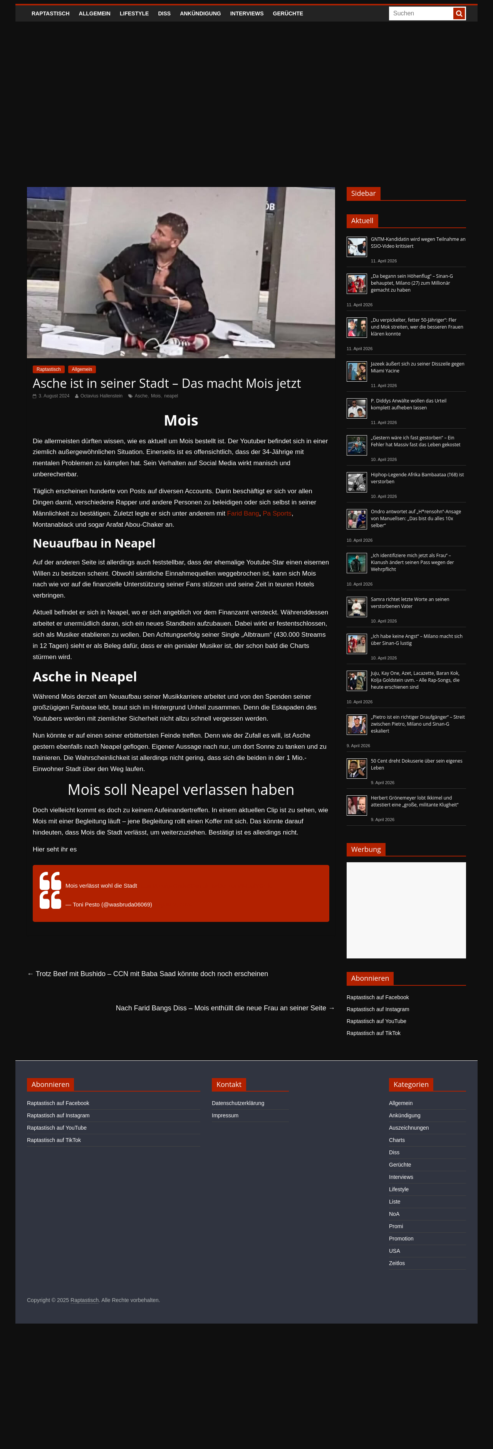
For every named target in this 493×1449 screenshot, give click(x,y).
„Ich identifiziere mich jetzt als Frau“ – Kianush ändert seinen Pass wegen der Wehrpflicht (412, 562)
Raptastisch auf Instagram (378, 1009)
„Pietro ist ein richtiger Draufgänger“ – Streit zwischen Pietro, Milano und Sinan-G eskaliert (418, 724)
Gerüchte (288, 13)
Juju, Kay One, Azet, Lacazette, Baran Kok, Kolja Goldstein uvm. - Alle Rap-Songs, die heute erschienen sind (415, 680)
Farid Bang (243, 513)
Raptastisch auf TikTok (374, 1033)
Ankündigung (200, 13)
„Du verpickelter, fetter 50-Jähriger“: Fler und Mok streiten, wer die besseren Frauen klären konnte (417, 327)
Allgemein (95, 13)
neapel (171, 396)
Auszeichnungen (409, 1128)
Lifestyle (134, 13)
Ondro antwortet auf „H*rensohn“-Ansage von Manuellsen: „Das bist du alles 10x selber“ (416, 518)
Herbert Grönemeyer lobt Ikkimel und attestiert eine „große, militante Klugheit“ (414, 801)
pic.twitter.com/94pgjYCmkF (239, 885)
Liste (395, 1202)
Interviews (247, 13)
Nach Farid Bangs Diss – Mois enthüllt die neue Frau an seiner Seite (225, 1008)
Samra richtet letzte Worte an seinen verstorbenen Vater (410, 602)
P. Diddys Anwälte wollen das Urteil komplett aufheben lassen (408, 404)
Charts (397, 1140)
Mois (156, 396)
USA (394, 1251)
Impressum (225, 1115)
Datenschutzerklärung (238, 1103)
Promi (396, 1226)
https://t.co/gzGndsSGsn (170, 885)
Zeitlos (397, 1263)
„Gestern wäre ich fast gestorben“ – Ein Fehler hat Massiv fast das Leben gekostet (416, 441)
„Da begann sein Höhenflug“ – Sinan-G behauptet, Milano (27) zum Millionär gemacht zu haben (412, 283)
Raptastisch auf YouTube (376, 1021)
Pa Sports (277, 513)
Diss (164, 13)
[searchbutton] (459, 13)
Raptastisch (51, 13)
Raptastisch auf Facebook (378, 997)
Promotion (401, 1238)
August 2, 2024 (172, 904)
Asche (141, 396)
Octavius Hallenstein (101, 396)
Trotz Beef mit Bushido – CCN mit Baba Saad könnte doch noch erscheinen (147, 974)
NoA (394, 1214)
